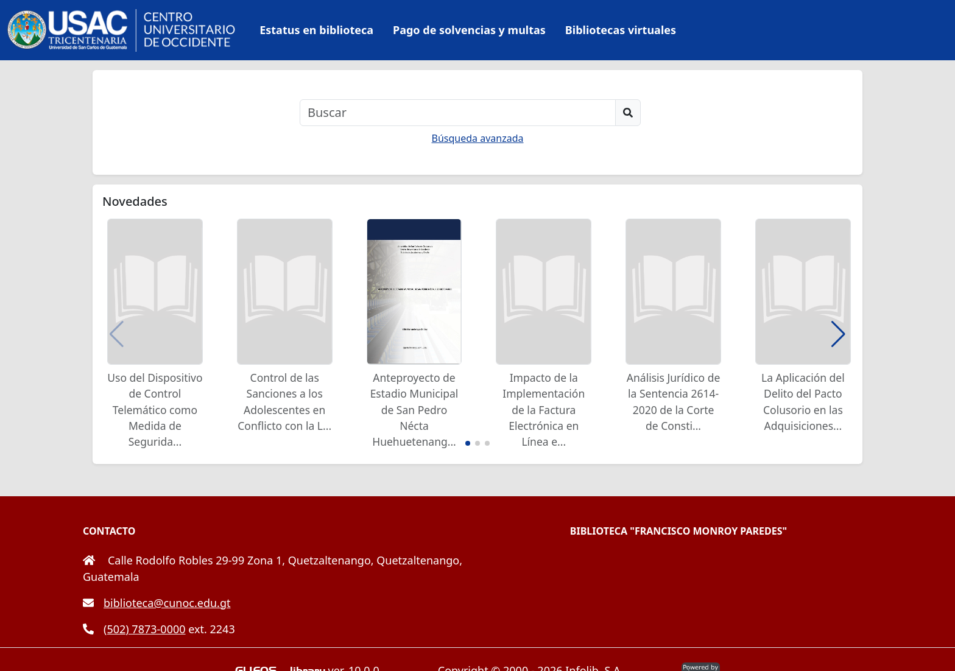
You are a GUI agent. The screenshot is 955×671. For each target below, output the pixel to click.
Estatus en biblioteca (316, 30)
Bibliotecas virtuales (620, 30)
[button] (838, 334)
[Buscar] (458, 112)
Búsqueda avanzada (478, 138)
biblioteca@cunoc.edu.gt (157, 602)
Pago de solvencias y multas (469, 30)
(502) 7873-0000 (134, 629)
